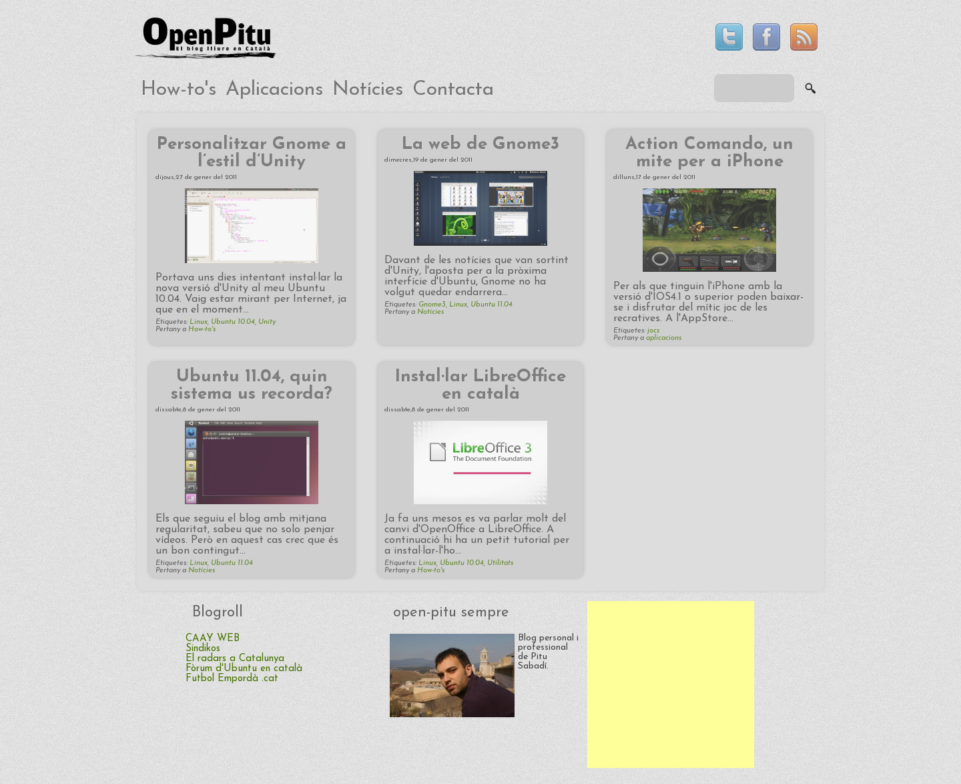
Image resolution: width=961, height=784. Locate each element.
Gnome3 (432, 305)
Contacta (453, 89)
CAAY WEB (213, 639)
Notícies (367, 89)
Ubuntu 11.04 (491, 305)
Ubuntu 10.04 (233, 322)
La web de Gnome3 (480, 145)
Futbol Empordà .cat (232, 679)
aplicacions (663, 338)
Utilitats (500, 563)
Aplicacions (274, 89)
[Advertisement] (670, 684)
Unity (267, 322)
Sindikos (203, 649)
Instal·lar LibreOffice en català (480, 385)
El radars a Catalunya (235, 659)
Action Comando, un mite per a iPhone (709, 153)
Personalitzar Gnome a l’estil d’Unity (251, 153)
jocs (653, 331)
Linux (199, 322)
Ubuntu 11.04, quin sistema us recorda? (251, 385)
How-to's (178, 89)
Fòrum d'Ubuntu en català (244, 669)
